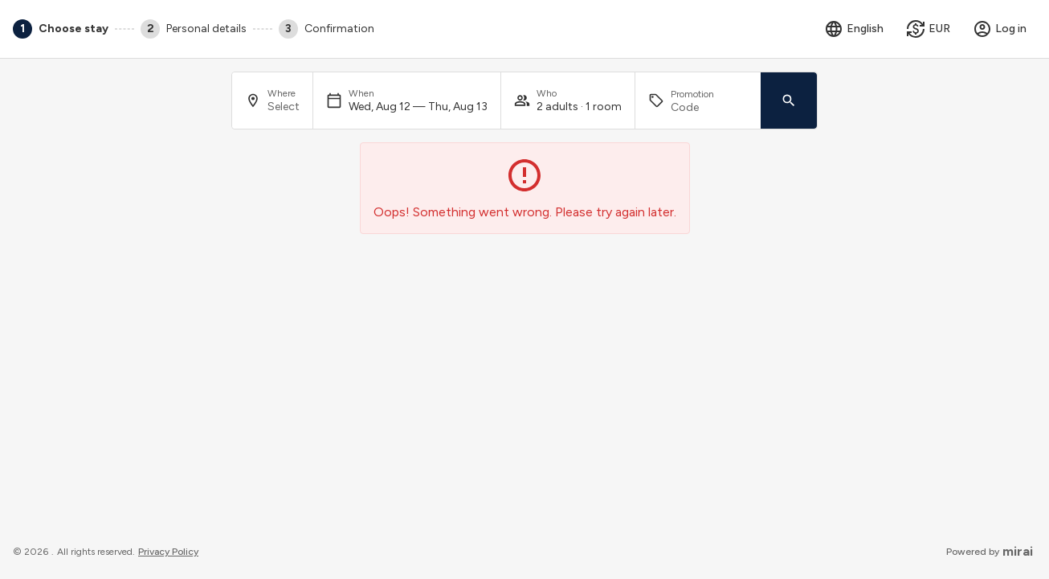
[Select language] (853, 29)
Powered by (989, 552)
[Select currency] (928, 29)
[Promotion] (709, 107)
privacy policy (168, 551)
